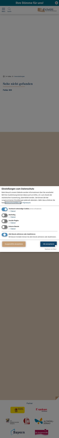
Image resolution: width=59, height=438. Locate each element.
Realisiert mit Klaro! (50, 249)
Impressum (26, 203)
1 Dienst (12, 211)
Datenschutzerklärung (13, 203)
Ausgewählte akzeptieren (14, 244)
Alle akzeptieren (48, 244)
